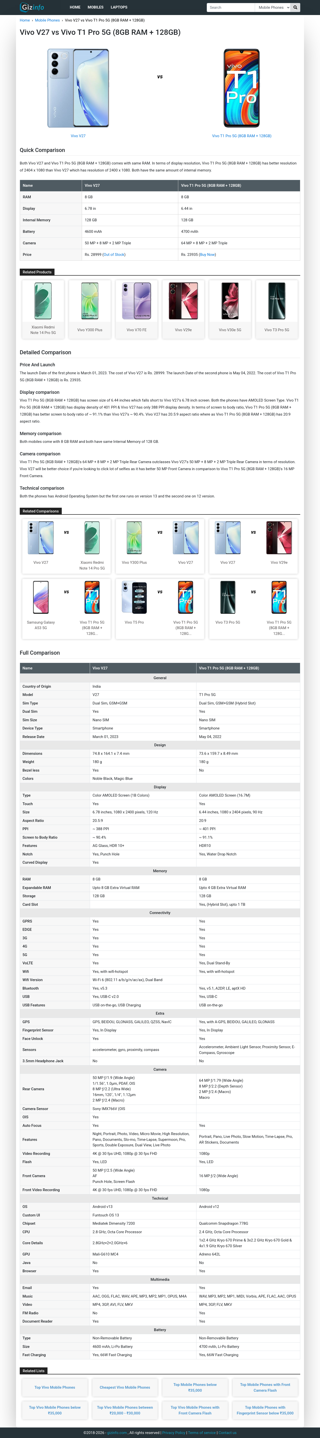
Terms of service (202, 1432)
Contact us (227, 1432)
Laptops (119, 7)
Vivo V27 (78, 136)
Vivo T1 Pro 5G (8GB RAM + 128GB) (242, 136)
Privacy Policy (173, 1432)
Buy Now (207, 254)
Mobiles (96, 7)
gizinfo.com (117, 1432)
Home (75, 7)
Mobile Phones (47, 20)
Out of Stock (114, 254)
